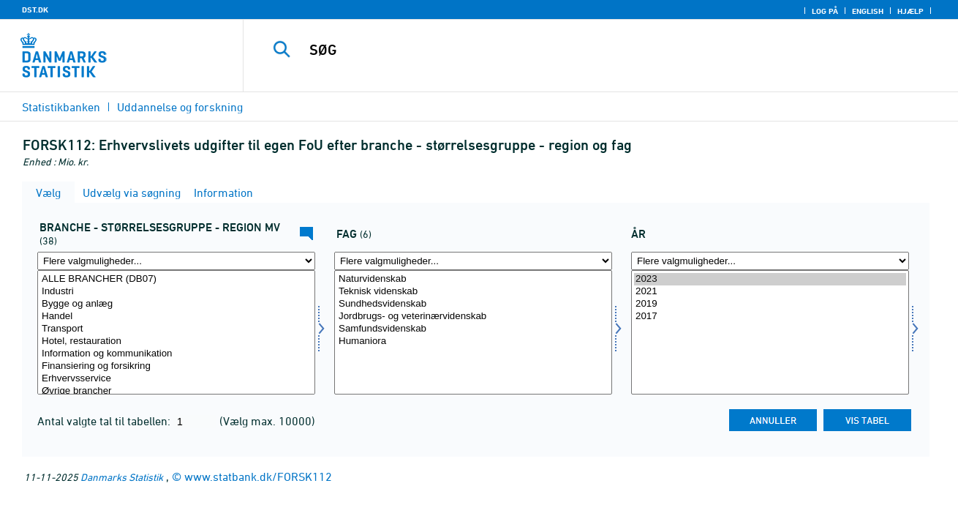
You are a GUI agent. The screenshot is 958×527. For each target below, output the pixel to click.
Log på (825, 11)
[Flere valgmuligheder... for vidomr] (473, 261)
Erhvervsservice (176, 379)
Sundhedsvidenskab (473, 304)
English (867, 11)
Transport (176, 329)
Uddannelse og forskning (180, 106)
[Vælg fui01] (176, 332)
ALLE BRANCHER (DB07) (176, 279)
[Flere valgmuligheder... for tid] (770, 261)
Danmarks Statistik (121, 477)
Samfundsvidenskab (473, 329)
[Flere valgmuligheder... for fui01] (176, 261)
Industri (176, 291)
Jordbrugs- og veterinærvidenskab (473, 316)
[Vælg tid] (770, 332)
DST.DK (35, 9)
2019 (770, 304)
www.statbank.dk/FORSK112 (258, 476)
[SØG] (585, 49)
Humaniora (473, 341)
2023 (770, 279)
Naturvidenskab (473, 279)
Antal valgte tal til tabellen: (105, 420)
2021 (770, 291)
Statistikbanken (61, 106)
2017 (770, 316)
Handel (176, 316)
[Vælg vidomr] (473, 332)
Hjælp (910, 11)
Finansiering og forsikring (176, 366)
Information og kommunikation (176, 354)
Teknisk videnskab (473, 291)
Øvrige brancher (176, 391)
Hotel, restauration (176, 341)
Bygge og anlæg (176, 304)
